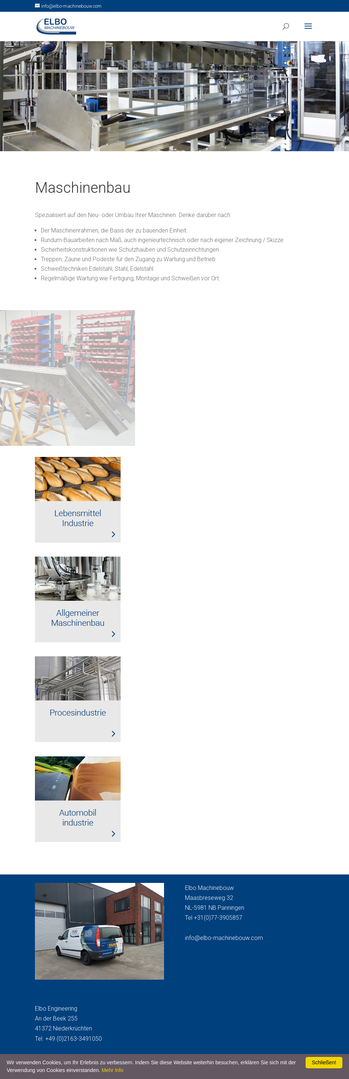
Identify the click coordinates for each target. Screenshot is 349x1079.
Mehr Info (112, 1070)
